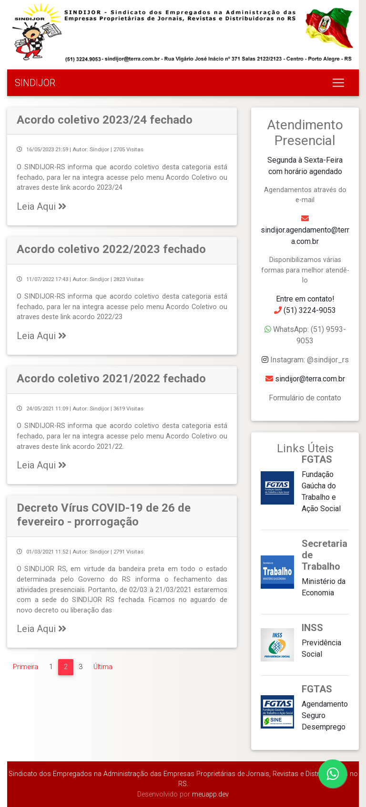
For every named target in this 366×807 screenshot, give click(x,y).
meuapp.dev (209, 794)
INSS (312, 627)
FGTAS (317, 459)
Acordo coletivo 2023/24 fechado (105, 119)
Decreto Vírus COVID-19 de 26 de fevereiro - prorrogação (104, 514)
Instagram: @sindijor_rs (309, 359)
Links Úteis (305, 448)
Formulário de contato (305, 397)
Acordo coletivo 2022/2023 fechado (111, 249)
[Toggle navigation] (338, 83)
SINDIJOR (35, 82)
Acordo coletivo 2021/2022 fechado (111, 378)
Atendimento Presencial (305, 133)
